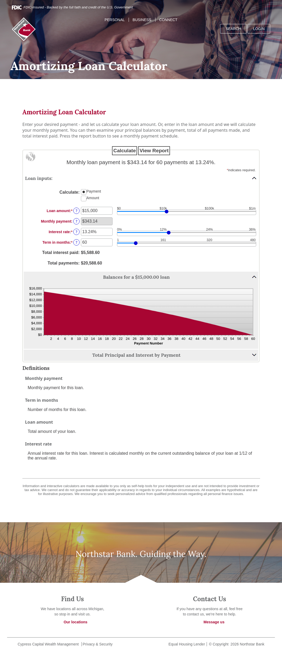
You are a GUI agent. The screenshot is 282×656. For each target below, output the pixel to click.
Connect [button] (168, 20)
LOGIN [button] (259, 29)
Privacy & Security (98, 644)
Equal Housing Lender (186, 644)
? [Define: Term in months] (76, 242)
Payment (93, 191)
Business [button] (142, 20)
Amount (92, 197)
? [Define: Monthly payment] (76, 221)
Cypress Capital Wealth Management (48, 644)
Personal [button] (115, 20)
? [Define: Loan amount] (76, 210)
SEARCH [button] (233, 29)
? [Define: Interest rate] (76, 231)
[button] (141, 178)
